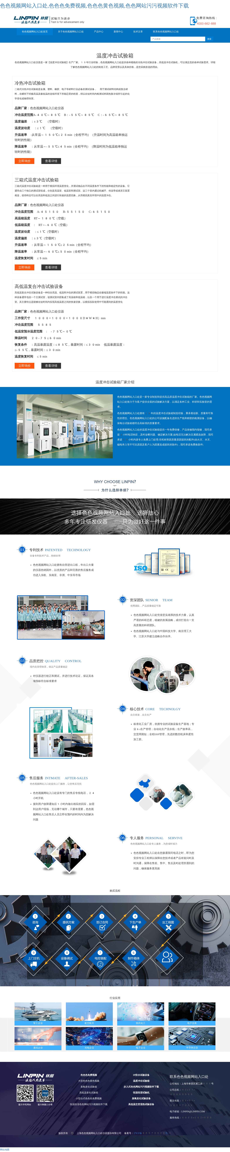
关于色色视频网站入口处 (71, 31)
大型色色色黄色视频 (88, 1080)
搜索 (209, 39)
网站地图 (4, 1149)
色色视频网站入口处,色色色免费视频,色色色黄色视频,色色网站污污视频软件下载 (94, 6)
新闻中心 (118, 31)
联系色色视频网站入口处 (166, 31)
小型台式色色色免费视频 (89, 1098)
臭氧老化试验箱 (89, 1086)
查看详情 (51, 161)
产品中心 (98, 31)
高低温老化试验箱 (88, 1092)
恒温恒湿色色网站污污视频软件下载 (89, 1104)
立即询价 (24, 161)
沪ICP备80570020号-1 (152, 1133)
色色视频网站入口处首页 (35, 31)
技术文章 (138, 31)
